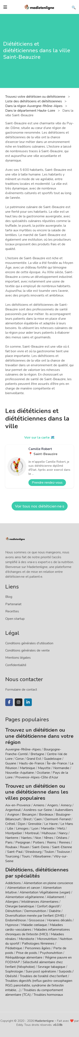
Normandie (61, 768)
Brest (27, 819)
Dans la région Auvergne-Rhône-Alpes (34, 106)
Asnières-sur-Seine (37, 810)
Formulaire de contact (21, 689)
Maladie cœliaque (34, 925)
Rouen (24, 847)
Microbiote (27, 939)
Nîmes (48, 837)
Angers (52, 805)
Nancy (63, 833)
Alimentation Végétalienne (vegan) (45, 892)
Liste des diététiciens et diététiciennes (34, 101)
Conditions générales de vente (27, 650)
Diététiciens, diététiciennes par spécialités (36, 872)
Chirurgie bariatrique (19, 906)
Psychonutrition (51, 953)
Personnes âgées (38, 948)
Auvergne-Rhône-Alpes (23, 749)
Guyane (10, 763)
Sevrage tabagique (51, 966)
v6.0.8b (58, 1025)
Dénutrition (13, 911)
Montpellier (13, 833)
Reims (51, 842)
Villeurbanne (42, 856)
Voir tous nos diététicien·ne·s (39, 506)
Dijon (21, 824)
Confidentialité (15, 665)
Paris (9, 842)
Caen (38, 819)
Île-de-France (57, 763)
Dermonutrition (35, 911)
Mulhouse (49, 833)
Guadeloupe (53, 758)
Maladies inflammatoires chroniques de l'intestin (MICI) (37, 932)
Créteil (10, 824)
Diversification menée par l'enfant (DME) (35, 915)
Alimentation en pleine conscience (48, 883)
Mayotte (44, 768)
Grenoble (35, 824)
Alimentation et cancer (23, 887)
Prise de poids (26, 953)
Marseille (48, 828)
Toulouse (63, 851)
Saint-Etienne (62, 847)
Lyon (34, 828)
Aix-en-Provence (18, 805)
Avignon (13, 814)
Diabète (55, 911)
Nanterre (11, 837)
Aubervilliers (64, 810)
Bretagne (37, 754)
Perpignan (22, 842)
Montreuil (32, 833)
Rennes (64, 842)
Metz (61, 828)
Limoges (22, 828)
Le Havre (51, 824)
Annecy (66, 805)
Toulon (49, 851)
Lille (10, 828)
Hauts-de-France (31, 763)
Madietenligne (44, 1021)
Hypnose (12, 925)
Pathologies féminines (38, 943)
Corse (19, 758)
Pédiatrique (13, 948)
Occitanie (43, 772)
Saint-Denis (40, 847)
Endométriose (15, 920)
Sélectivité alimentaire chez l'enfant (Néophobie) (34, 964)
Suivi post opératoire (41, 971)
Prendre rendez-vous (47, 482)
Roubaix (11, 847)
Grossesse (36, 920)
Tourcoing (12, 856)
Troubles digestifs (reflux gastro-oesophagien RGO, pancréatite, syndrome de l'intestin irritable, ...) (38, 985)
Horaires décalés (59, 920)
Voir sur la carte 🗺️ (39, 437)
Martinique (27, 768)
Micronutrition (47, 939)
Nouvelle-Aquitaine (19, 772)
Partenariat (13, 604)
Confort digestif (48, 906)
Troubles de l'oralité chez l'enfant (43, 976)
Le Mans (66, 824)
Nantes (26, 837)
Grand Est (34, 758)
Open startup (15, 618)
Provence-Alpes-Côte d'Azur (36, 777)
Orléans (61, 837)
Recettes (12, 611)
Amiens (38, 805)
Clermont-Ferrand (57, 819)
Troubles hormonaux (48, 994)
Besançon (29, 814)
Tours (26, 856)
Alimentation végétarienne (24, 897)
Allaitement (55, 897)
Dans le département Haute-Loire (30, 110)
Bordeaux (46, 814)
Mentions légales (18, 657)
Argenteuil (13, 810)
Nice (38, 837)
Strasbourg (33, 851)
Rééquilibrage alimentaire (23, 957)
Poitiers (38, 842)
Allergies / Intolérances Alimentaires (32, 901)
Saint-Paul (15, 851)
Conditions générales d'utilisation (29, 643)
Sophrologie (14, 971)
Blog (8, 596)
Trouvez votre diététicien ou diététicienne (35, 96)
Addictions (13, 883)
